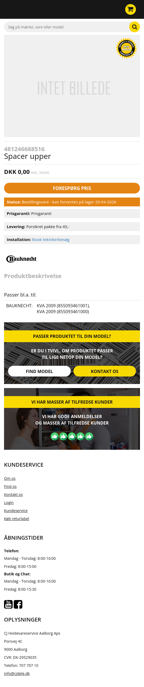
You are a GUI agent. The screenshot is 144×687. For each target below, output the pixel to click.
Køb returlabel (16, 518)
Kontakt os (104, 371)
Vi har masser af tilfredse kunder (72, 402)
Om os (10, 478)
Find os (10, 486)
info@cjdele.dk (17, 673)
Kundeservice (16, 510)
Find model (39, 371)
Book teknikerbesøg (50, 239)
